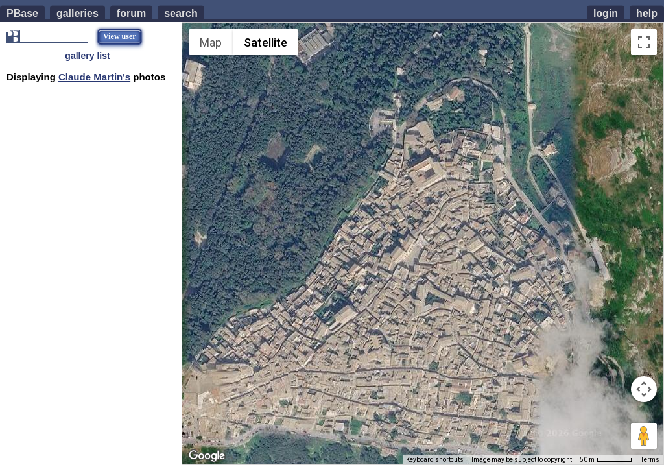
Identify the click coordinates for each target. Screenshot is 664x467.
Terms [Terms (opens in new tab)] (650, 459)
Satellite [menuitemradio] (265, 42)
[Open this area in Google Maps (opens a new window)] (206, 456)
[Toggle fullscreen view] (644, 42)
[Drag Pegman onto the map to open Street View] (644, 436)
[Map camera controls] (644, 389)
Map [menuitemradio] (211, 42)
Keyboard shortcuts (435, 459)
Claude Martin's (94, 76)
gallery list (87, 56)
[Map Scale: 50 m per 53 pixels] (606, 459)
